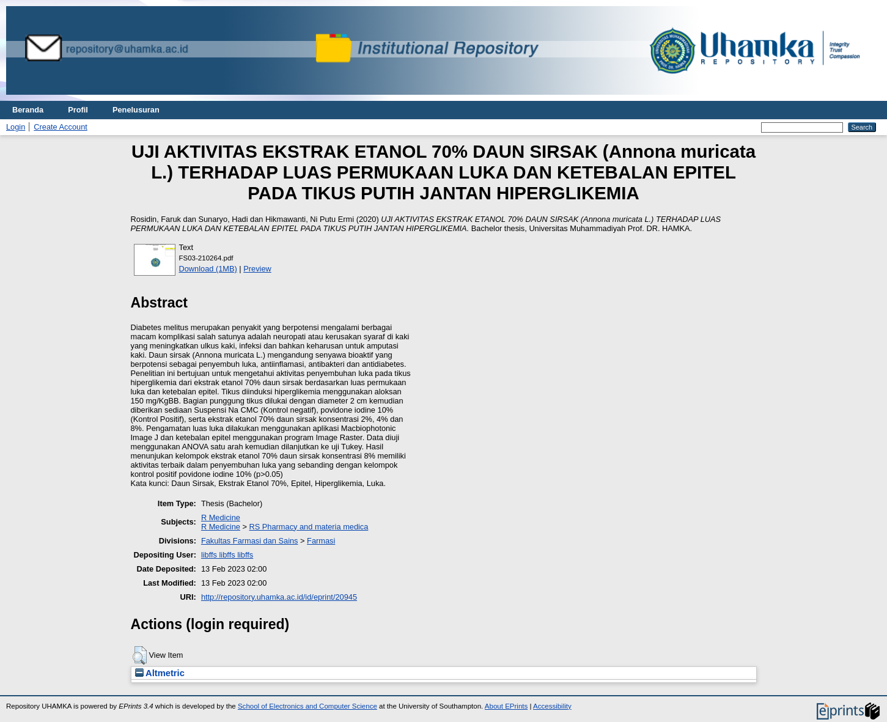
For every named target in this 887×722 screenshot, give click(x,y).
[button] (140, 655)
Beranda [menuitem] (27, 109)
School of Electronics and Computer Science (307, 706)
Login (15, 126)
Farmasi (321, 540)
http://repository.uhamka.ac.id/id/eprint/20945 (279, 597)
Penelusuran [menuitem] (136, 109)
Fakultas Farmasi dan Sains (249, 540)
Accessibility (552, 706)
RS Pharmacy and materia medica (309, 526)
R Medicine (220, 517)
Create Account (60, 126)
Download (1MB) (208, 268)
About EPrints (506, 706)
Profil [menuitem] (78, 109)
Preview (257, 268)
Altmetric (160, 673)
